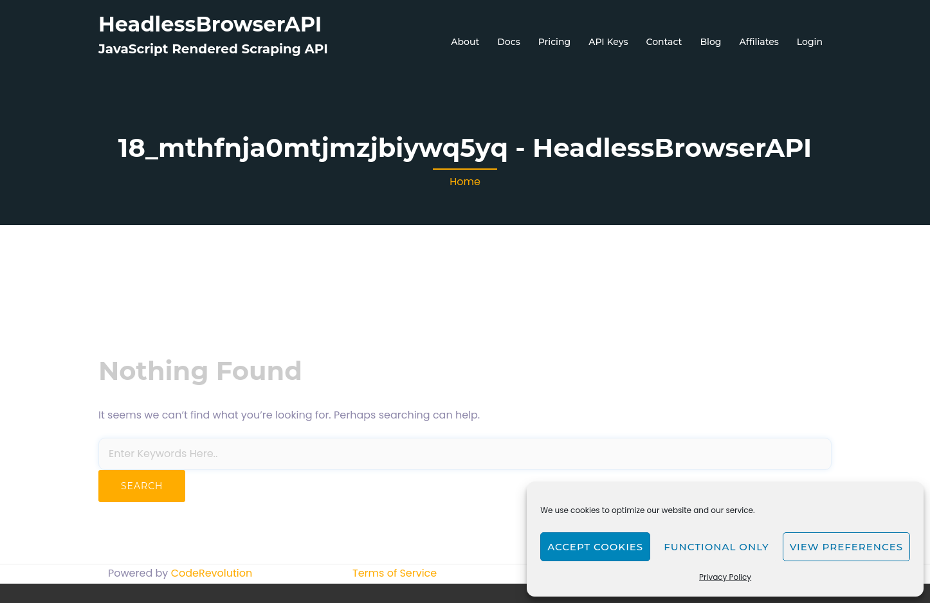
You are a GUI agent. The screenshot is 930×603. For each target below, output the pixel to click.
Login (810, 42)
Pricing (554, 42)
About (465, 42)
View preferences (846, 547)
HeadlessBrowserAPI (210, 24)
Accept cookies (595, 547)
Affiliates (758, 42)
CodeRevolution (212, 573)
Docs (508, 42)
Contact (664, 42)
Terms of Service (394, 573)
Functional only (716, 547)
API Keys (608, 42)
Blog (710, 42)
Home (465, 181)
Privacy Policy (725, 577)
